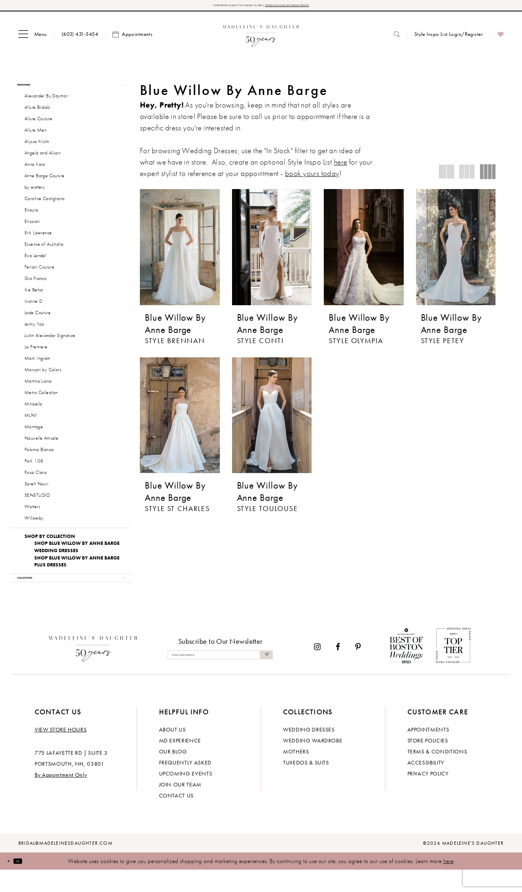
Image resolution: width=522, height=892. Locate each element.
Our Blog (173, 773)
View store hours (60, 751)
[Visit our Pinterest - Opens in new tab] (358, 669)
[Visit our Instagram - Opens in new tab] (317, 669)
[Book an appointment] (132, 38)
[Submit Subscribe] (264, 676)
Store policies (427, 762)
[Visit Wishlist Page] (500, 38)
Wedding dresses (309, 751)
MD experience (180, 762)
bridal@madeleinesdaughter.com (65, 865)
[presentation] (180, 250)
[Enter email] (220, 676)
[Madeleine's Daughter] (93, 669)
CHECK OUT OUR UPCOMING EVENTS (317, 7)
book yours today (312, 177)
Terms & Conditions (437, 773)
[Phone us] (79, 38)
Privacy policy (428, 795)
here (448, 883)
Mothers (296, 773)
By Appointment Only (61, 796)
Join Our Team (180, 806)
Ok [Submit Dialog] (30, 883)
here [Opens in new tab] (340, 166)
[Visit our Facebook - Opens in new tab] (338, 669)
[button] (32, 38)
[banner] (261, 37)
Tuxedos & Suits (306, 784)
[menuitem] (32, 38)
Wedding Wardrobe (312, 762)
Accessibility (425, 784)
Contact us (176, 817)
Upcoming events (185, 795)
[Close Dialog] (12, 883)
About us (172, 751)
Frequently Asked (185, 784)
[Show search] (397, 38)
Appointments (428, 751)
